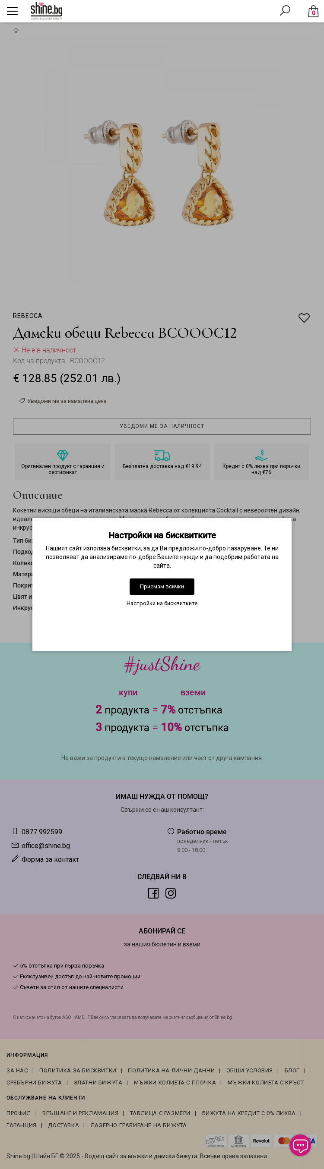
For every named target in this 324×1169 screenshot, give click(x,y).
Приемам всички (162, 586)
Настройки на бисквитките (162, 603)
